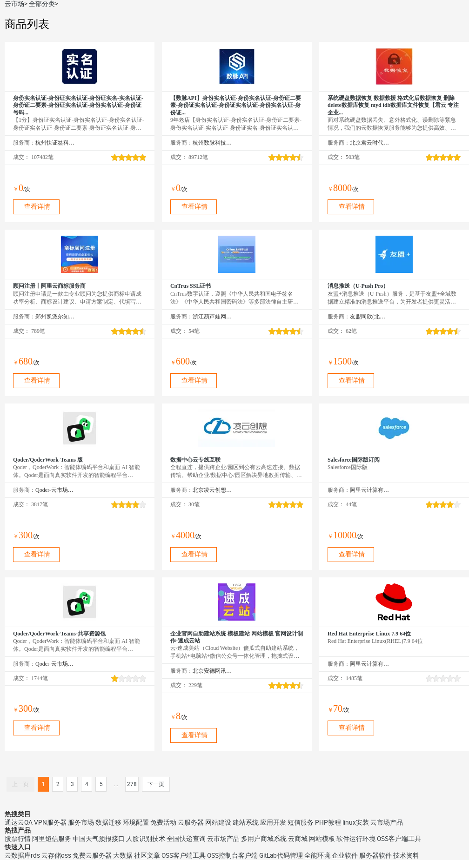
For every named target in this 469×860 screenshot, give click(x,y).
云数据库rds (22, 855)
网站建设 (218, 822)
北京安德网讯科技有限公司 (212, 671)
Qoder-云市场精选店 (55, 490)
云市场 (14, 3)
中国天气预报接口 (99, 838)
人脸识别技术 (145, 838)
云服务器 (191, 822)
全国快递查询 (186, 838)
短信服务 (301, 822)
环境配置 (136, 822)
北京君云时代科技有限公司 (369, 142)
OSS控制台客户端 (232, 855)
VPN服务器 (50, 822)
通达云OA (19, 822)
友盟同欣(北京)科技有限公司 (369, 316)
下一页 (155, 784)
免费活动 (163, 822)
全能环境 (317, 855)
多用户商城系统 (264, 838)
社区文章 (147, 855)
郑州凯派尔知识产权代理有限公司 (55, 316)
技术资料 (406, 855)
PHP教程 (328, 822)
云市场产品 (386, 822)
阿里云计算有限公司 (369, 490)
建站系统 (246, 822)
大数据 (123, 855)
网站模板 (322, 838)
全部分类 (42, 3)
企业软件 (345, 855)
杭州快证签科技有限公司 (55, 142)
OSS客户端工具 (399, 838)
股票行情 (18, 838)
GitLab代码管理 (281, 855)
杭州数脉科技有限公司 (212, 142)
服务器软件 (375, 855)
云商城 (298, 838)
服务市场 (81, 822)
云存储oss (56, 855)
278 (132, 784)
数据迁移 (108, 822)
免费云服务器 (92, 855)
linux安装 (355, 822)
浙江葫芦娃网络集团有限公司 (212, 316)
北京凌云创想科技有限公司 (212, 490)
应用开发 (273, 822)
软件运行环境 (355, 838)
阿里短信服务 (51, 838)
